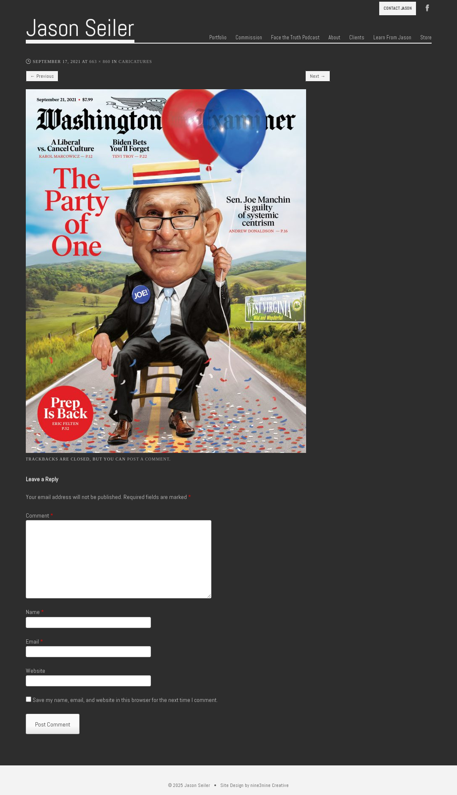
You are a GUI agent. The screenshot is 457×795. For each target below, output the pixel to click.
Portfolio (218, 37)
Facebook (427, 7)
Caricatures (135, 61)
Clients (356, 37)
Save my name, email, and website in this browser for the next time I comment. (125, 700)
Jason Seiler (80, 28)
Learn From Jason (392, 37)
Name (35, 612)
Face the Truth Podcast (295, 37)
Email (34, 641)
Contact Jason (397, 8)
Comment (39, 515)
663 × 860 (99, 61)
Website (35, 670)
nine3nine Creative (269, 785)
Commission (248, 37)
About (334, 37)
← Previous (42, 76)
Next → (317, 76)
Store (426, 37)
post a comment (148, 459)
